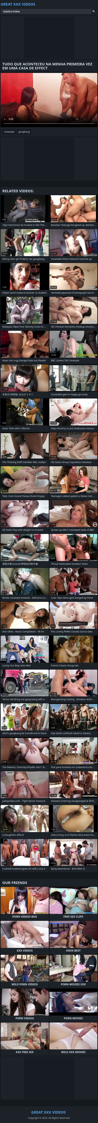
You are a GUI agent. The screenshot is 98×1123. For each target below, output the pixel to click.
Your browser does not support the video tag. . (49, 100)
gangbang (24, 131)
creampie (9, 131)
